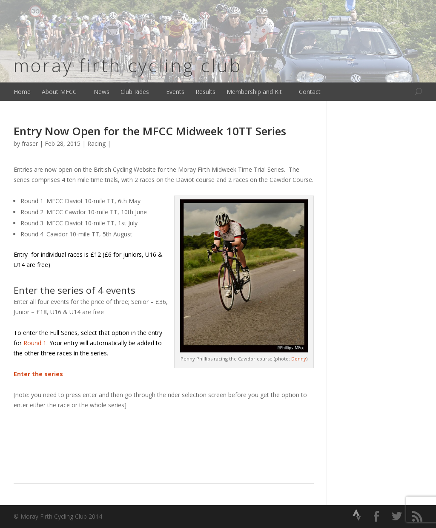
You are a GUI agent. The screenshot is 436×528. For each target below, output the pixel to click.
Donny (298, 358)
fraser (30, 143)
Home (22, 92)
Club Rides (134, 92)
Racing (96, 143)
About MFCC (59, 92)
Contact (310, 92)
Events (175, 92)
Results (205, 92)
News (101, 92)
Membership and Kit (254, 92)
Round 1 (34, 343)
